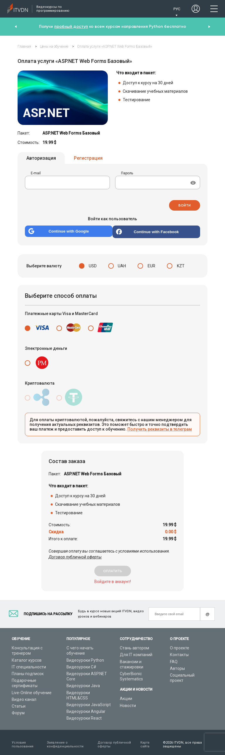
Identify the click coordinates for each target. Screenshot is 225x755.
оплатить (112, 567)
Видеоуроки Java (83, 682)
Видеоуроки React (84, 714)
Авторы (177, 664)
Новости (128, 701)
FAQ (174, 657)
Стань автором (134, 644)
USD (93, 262)
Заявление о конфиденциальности (65, 740)
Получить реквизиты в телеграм (159, 425)
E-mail (36, 174)
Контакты (179, 651)
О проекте (179, 644)
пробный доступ (71, 26)
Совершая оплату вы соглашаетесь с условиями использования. (109, 550)
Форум (18, 709)
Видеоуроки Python (85, 656)
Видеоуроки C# (81, 663)
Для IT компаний (136, 651)
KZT (181, 262)
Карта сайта (144, 740)
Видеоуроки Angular (86, 707)
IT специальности (29, 663)
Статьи (18, 702)
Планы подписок (28, 670)
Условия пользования (22, 740)
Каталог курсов (27, 656)
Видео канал (24, 695)
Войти (184, 203)
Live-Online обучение (32, 688)
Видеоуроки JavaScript (89, 701)
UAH (122, 262)
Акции (126, 694)
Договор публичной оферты (75, 553)
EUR (151, 262)
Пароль (127, 174)
